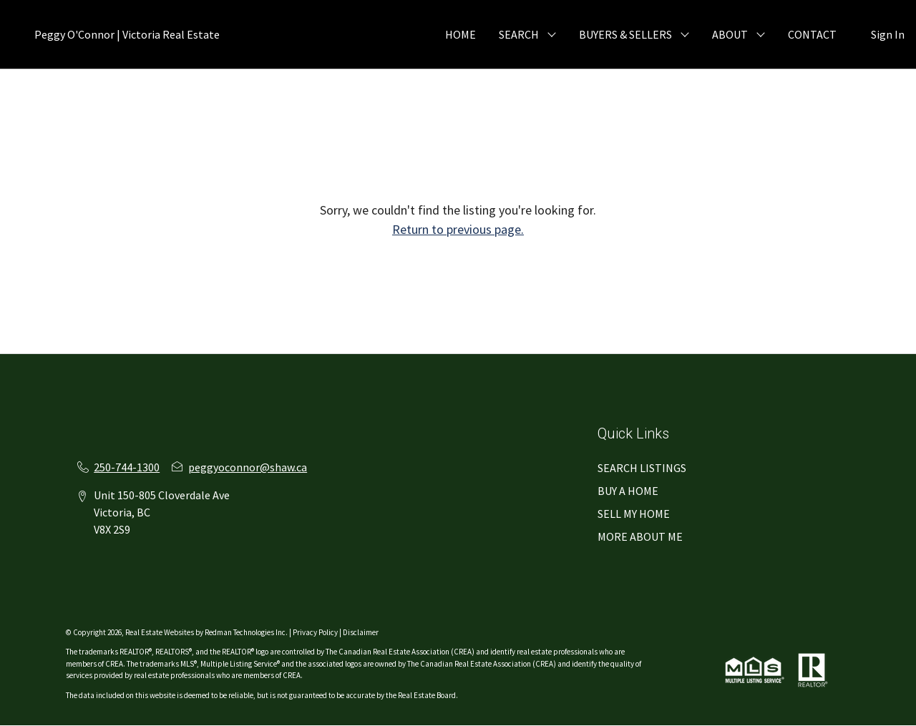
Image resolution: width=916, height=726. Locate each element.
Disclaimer (361, 632)
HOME (460, 34)
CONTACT (812, 34)
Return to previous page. (458, 229)
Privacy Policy (315, 632)
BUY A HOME (628, 491)
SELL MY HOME (634, 513)
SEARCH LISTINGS (642, 468)
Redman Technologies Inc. (247, 632)
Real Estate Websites (160, 632)
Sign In (888, 34)
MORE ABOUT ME (640, 536)
